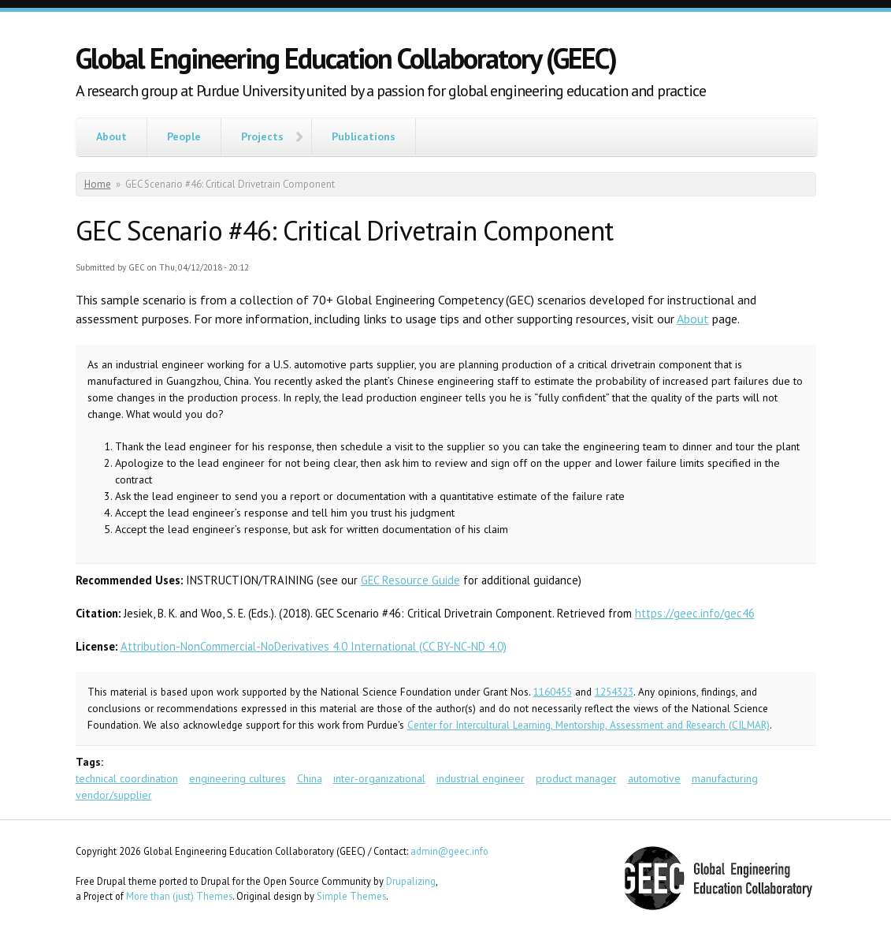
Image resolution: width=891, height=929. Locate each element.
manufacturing (725, 778)
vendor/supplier (114, 795)
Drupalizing (411, 881)
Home (97, 184)
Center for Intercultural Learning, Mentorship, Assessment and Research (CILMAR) (588, 725)
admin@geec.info (449, 851)
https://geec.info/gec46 (695, 613)
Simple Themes (351, 896)
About (111, 136)
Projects (262, 136)
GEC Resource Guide (410, 580)
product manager (576, 778)
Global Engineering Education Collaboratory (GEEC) (346, 57)
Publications (363, 136)
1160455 (552, 692)
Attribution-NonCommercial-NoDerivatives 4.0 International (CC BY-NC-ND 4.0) (314, 646)
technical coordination (127, 778)
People (184, 136)
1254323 (614, 692)
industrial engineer (480, 778)
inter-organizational (379, 778)
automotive (654, 778)
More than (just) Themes (179, 896)
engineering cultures (237, 778)
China (309, 778)
